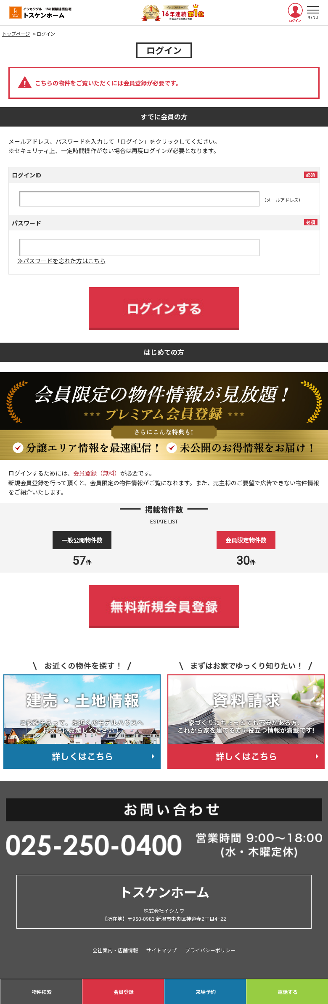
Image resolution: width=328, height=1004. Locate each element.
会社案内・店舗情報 (115, 950)
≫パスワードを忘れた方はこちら (61, 260)
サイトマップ (161, 950)
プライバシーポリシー (210, 950)
